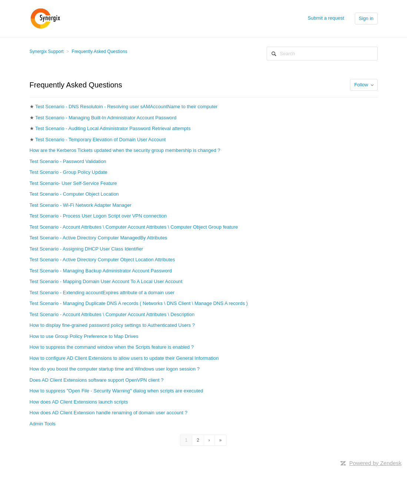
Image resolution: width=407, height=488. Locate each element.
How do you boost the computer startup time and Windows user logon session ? (115, 369)
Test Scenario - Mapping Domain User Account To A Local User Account (106, 281)
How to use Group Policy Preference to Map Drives (84, 336)
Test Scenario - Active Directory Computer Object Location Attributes (102, 259)
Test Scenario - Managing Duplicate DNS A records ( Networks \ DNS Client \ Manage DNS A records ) (139, 303)
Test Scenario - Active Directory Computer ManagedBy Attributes (98, 237)
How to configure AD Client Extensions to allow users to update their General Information (124, 358)
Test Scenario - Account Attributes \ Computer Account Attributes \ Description (112, 314)
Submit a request (326, 18)
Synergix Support (47, 51)
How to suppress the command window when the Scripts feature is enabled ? (112, 347)
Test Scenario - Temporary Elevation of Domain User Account (100, 139)
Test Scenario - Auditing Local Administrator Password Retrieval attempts (113, 128)
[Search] (322, 53)
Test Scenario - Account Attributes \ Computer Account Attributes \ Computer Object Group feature (134, 227)
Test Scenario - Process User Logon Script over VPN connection (98, 216)
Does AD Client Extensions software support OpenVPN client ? (97, 380)
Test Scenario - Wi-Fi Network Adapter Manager (80, 205)
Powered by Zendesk (375, 463)
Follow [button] (361, 84)
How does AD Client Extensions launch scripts (79, 402)
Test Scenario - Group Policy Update (68, 172)
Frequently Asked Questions (99, 51)
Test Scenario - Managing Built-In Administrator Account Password (106, 117)
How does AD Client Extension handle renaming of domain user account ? (108, 412)
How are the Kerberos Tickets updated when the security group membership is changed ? (125, 150)
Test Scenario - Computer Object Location (74, 194)
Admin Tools (43, 423)
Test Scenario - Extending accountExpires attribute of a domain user (102, 292)
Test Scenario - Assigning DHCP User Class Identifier (86, 249)
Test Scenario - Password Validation (68, 161)
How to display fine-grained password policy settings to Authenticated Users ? (112, 325)
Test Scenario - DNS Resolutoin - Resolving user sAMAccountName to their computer (126, 106)
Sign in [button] (366, 18)
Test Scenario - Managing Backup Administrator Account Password (101, 270)
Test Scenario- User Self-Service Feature (73, 183)
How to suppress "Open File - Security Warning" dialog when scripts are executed (116, 391)
